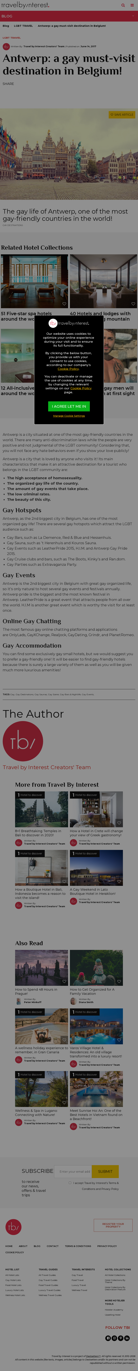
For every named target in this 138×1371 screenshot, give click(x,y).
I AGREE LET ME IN (69, 406)
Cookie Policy (68, 369)
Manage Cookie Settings (69, 416)
